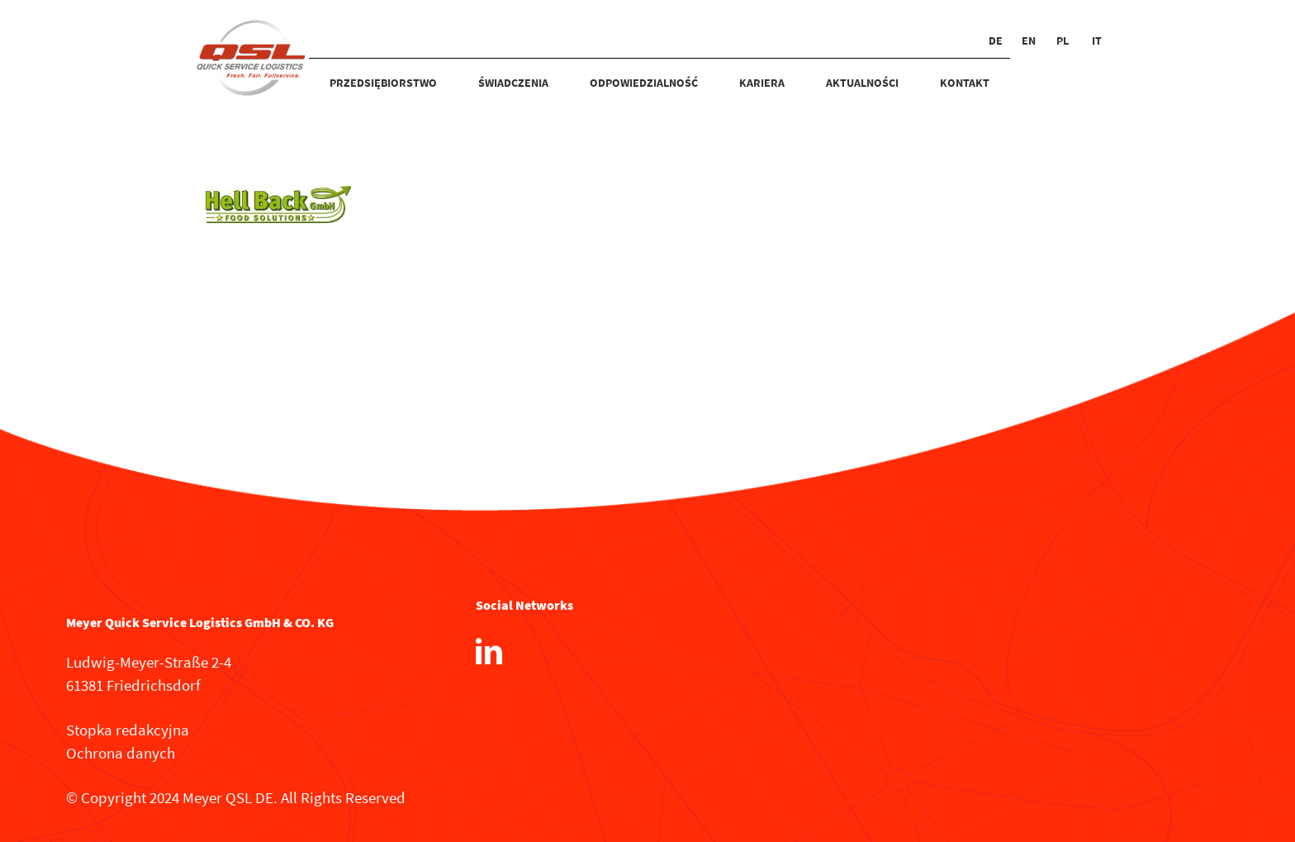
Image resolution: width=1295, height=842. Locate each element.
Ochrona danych (120, 753)
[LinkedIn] (489, 651)
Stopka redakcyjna (127, 730)
